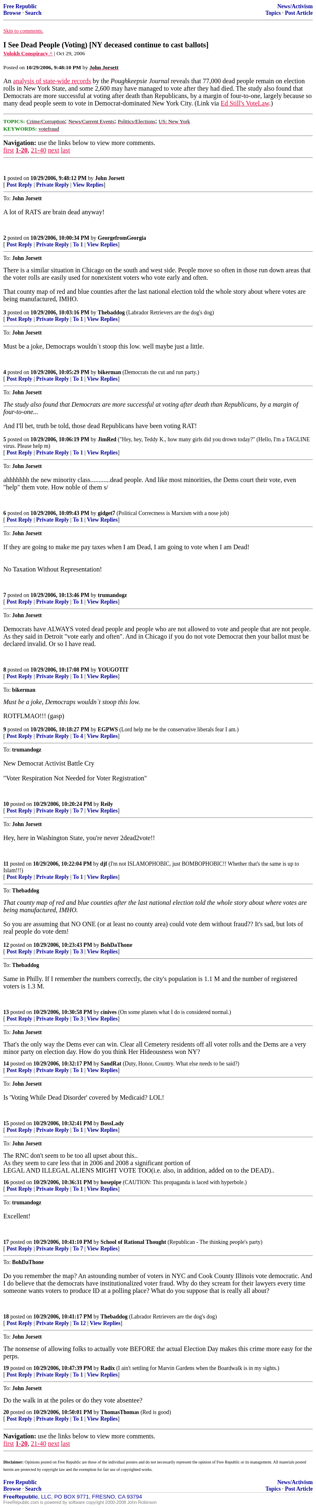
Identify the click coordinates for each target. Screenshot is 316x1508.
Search (33, 13)
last (65, 150)
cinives (108, 1012)
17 (6, 1242)
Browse (12, 13)
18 (6, 1317)
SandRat (110, 1064)
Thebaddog (111, 312)
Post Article (299, 13)
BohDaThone (116, 945)
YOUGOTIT (113, 670)
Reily (106, 804)
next (53, 150)
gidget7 (106, 513)
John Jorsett (110, 178)
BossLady (112, 1123)
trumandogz (112, 595)
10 (6, 804)
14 (6, 1064)
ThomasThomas (119, 1412)
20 (6, 1412)
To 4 (78, 736)
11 (6, 864)
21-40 (38, 150)
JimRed (107, 439)
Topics (273, 13)
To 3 (78, 951)
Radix (107, 1368)
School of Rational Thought (133, 1242)
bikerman (109, 372)
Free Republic (20, 6)
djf (103, 864)
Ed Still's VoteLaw (245, 103)
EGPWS (108, 729)
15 (6, 1123)
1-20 (22, 150)
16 (6, 1182)
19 (6, 1368)
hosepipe (110, 1182)
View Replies (88, 185)
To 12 (79, 1323)
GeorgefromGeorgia (122, 238)
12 (6, 945)
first (8, 150)
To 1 (78, 244)
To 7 (78, 811)
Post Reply (19, 185)
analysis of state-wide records (52, 80)
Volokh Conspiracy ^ (28, 53)
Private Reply (52, 185)
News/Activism (295, 6)
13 (6, 1012)
